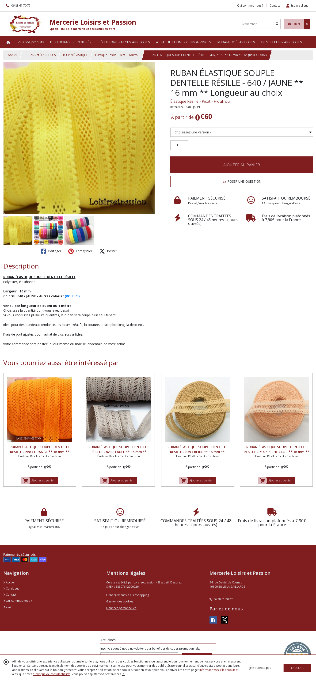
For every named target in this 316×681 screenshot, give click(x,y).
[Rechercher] (277, 24)
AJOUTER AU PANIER (241, 164)
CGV (7, 607)
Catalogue (11, 588)
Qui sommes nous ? (17, 601)
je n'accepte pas (260, 668)
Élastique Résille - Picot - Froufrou (117, 55)
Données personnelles (121, 608)
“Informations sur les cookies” (218, 670)
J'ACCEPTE (297, 668)
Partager (51, 251)
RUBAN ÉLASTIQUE (75, 55)
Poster (108, 251)
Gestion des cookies (119, 601)
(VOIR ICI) (72, 296)
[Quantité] (179, 145)
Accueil (12, 55)
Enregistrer (80, 251)
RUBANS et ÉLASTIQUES (40, 55)
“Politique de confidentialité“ (51, 674)
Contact (275, 6)
